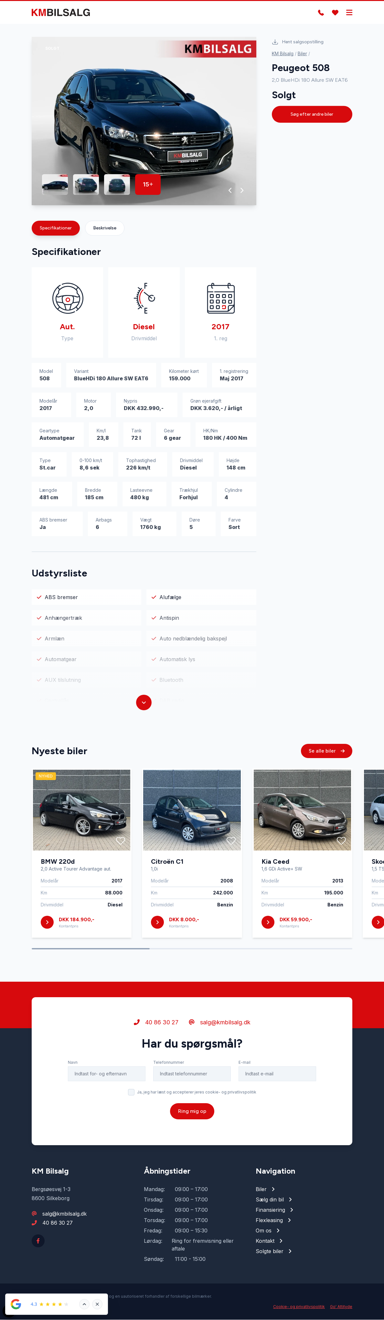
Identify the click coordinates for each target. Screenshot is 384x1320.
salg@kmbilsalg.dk (220, 1026)
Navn (73, 1066)
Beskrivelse (104, 228)
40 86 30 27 (156, 1026)
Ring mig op (192, 1116)
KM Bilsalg (282, 53)
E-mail (245, 1066)
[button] (230, 190)
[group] (144, 121)
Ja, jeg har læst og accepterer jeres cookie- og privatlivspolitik (196, 1096)
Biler (302, 53)
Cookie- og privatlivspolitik (299, 1306)
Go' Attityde (341, 1306)
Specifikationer (56, 228)
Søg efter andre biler (312, 114)
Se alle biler (327, 755)
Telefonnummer (168, 1066)
